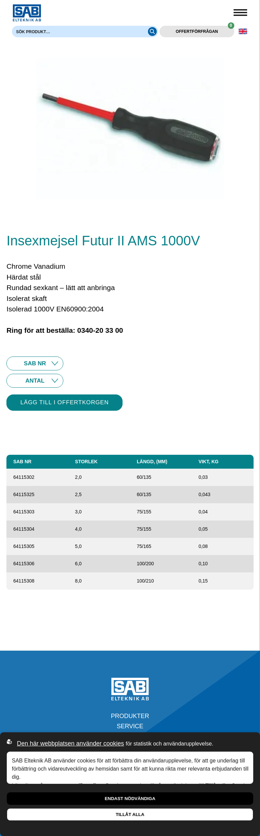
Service (130, 726)
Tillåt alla (130, 814)
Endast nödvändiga (130, 798)
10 (34, 381)
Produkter (130, 716)
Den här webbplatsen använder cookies (70, 743)
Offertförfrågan (205, 30)
